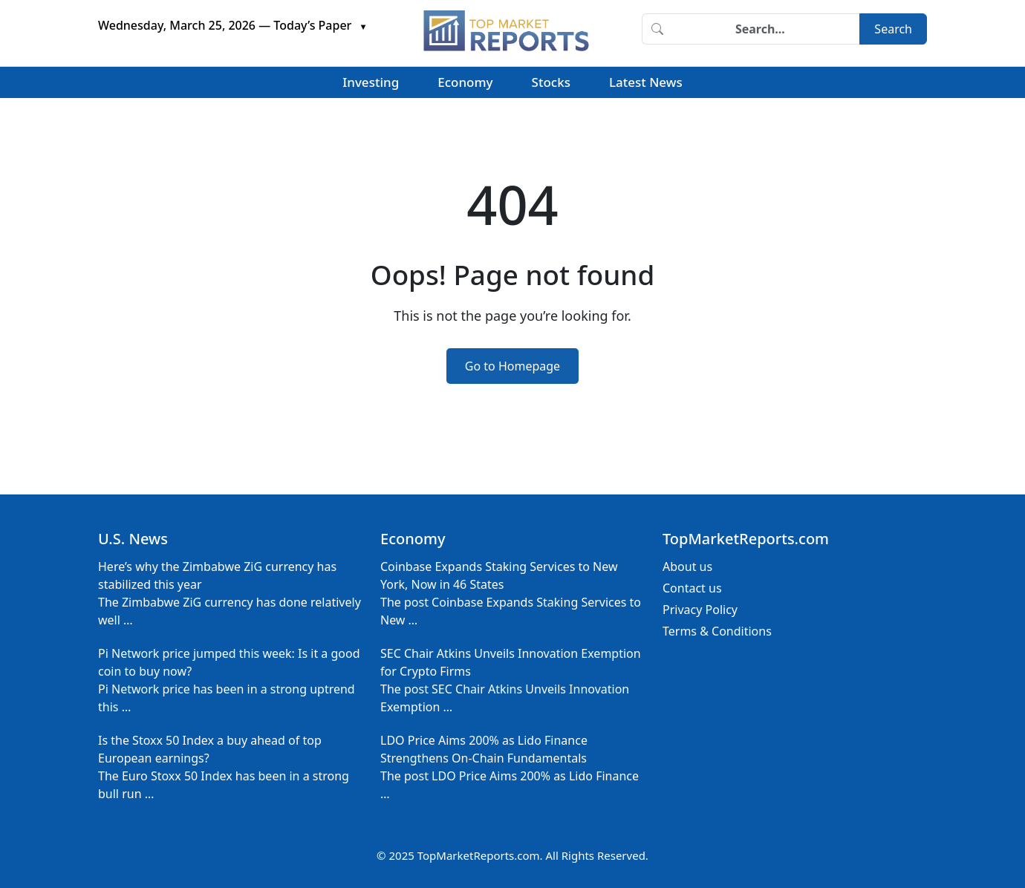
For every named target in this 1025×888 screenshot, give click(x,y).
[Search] (765, 29)
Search (893, 29)
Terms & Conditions (717, 631)
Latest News (646, 82)
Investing (370, 82)
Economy (464, 82)
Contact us (692, 588)
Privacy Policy (700, 609)
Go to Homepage (512, 366)
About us (687, 566)
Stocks (551, 82)
